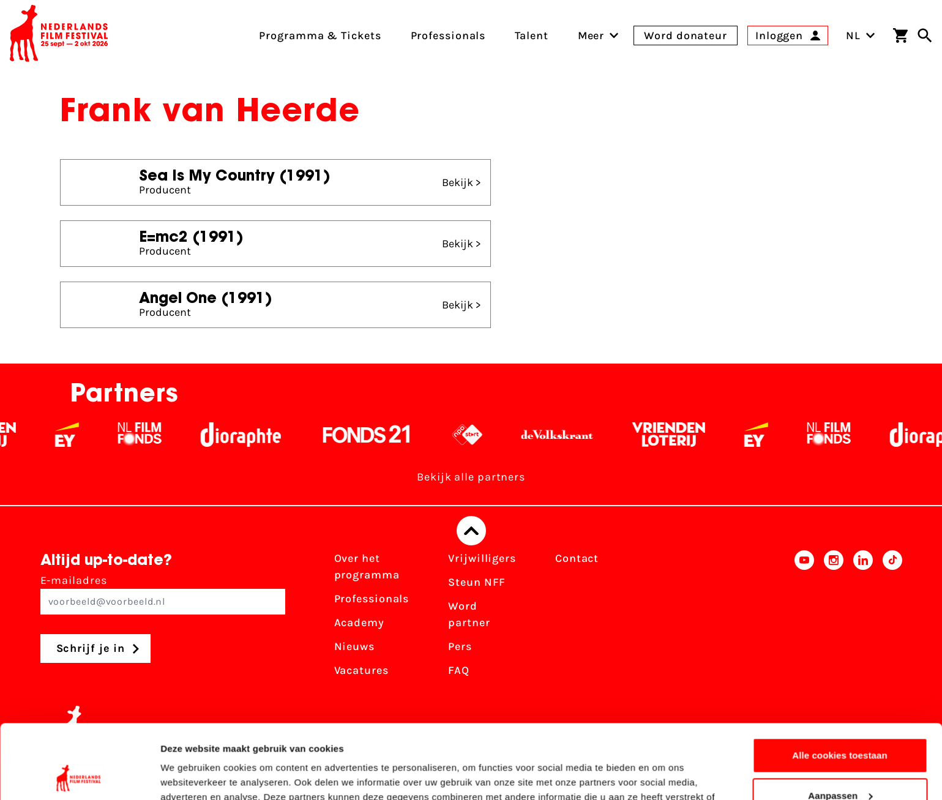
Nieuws (354, 646)
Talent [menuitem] (531, 35)
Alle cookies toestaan (840, 686)
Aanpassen (840, 725)
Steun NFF (477, 582)
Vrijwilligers (482, 558)
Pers (460, 646)
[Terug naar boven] (471, 530)
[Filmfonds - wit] (151, 434)
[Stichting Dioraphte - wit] (252, 434)
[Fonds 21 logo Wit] (378, 434)
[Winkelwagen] (900, 35)
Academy (359, 622)
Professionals (371, 598)
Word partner (469, 614)
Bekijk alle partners (471, 477)
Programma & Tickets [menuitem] (320, 35)
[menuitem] (591, 35)
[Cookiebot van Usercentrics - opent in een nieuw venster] (79, 776)
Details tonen (189, 776)
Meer (591, 35)
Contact (577, 558)
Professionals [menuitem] (448, 35)
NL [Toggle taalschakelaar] (860, 35)
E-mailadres (162, 594)
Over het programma (367, 566)
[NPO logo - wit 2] (479, 434)
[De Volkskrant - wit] (569, 434)
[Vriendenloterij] (680, 434)
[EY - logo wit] (79, 434)
